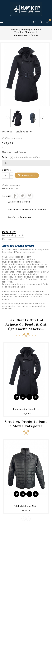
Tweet (22, 195)
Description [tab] (9, 231)
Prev (23, 518)
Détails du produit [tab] (13, 235)
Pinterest (29, 195)
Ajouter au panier (26, 175)
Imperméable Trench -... (26, 409)
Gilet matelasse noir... (26, 506)
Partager (15, 195)
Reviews (7, 239)
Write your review (12, 138)
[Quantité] (5, 176)
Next (28, 518)
